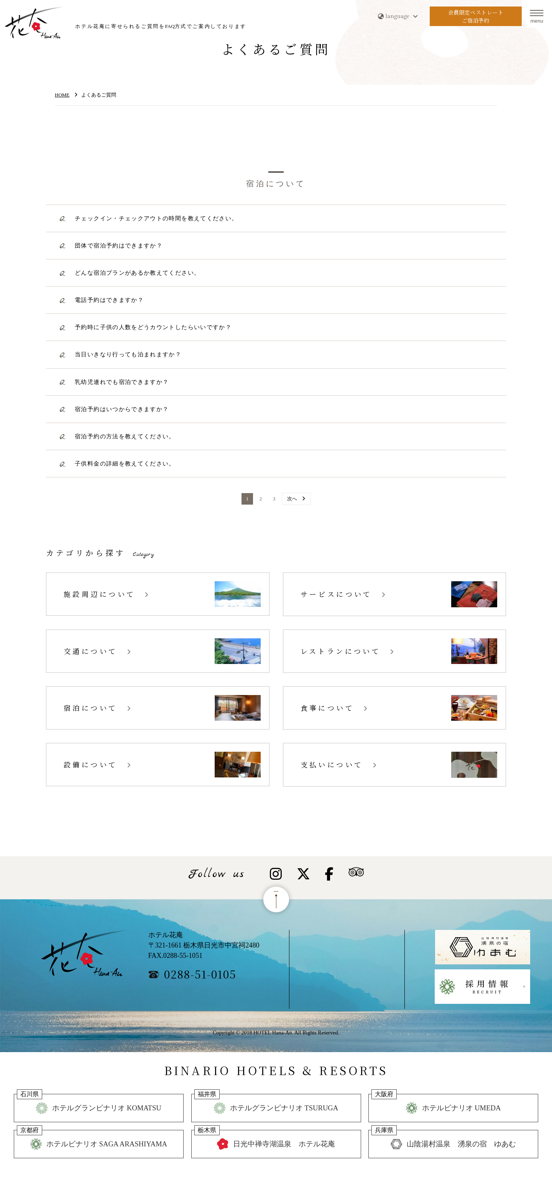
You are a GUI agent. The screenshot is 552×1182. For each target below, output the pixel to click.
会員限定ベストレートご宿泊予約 (475, 16)
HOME (62, 95)
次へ (292, 499)
